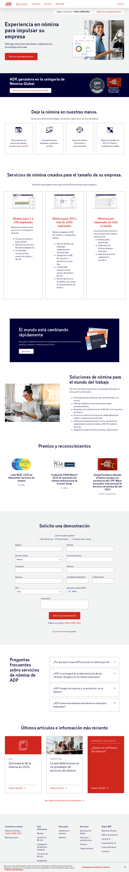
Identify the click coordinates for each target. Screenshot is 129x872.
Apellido (70, 545)
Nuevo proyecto (11, 837)
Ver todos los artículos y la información (63, 800)
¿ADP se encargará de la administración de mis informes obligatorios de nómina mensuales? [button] (77, 675)
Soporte (120, 4)
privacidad (59, 631)
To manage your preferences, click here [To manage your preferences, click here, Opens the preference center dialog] (96, 867)
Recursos (48, 4)
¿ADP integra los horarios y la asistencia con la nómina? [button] (78, 690)
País (17, 588)
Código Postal (98, 577)
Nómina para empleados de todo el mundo (106, 222)
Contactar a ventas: (14, 826)
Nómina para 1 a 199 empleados (23, 220)
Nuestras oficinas (109, 830)
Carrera (105, 839)
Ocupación (19, 566)
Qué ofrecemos (22, 4)
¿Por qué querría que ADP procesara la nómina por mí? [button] (81, 662)
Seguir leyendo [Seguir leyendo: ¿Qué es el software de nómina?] (98, 788)
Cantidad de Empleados (76, 577)
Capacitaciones (86, 848)
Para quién (36, 4)
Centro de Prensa (109, 847)
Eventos (83, 844)
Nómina (40, 833)
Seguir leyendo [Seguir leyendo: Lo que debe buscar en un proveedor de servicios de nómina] (57, 788)
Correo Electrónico (74, 556)
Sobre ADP (60, 4)
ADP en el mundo (109, 835)
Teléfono (70, 566)
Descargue (26, 351)
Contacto (106, 851)
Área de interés (21, 556)
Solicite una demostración (109, 11)
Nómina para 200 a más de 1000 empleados (64, 222)
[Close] (125, 867)
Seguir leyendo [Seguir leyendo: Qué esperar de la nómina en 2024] (16, 788)
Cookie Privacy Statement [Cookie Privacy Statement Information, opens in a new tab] (14, 870)
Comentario (45, 598)
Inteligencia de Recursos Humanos (42, 847)
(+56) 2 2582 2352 (72, 623)
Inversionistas (108, 843)
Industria (62, 837)
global (25, 146)
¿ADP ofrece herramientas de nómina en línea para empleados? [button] (79, 705)
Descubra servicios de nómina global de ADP (30, 90)
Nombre (18, 545)
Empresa (18, 577)
